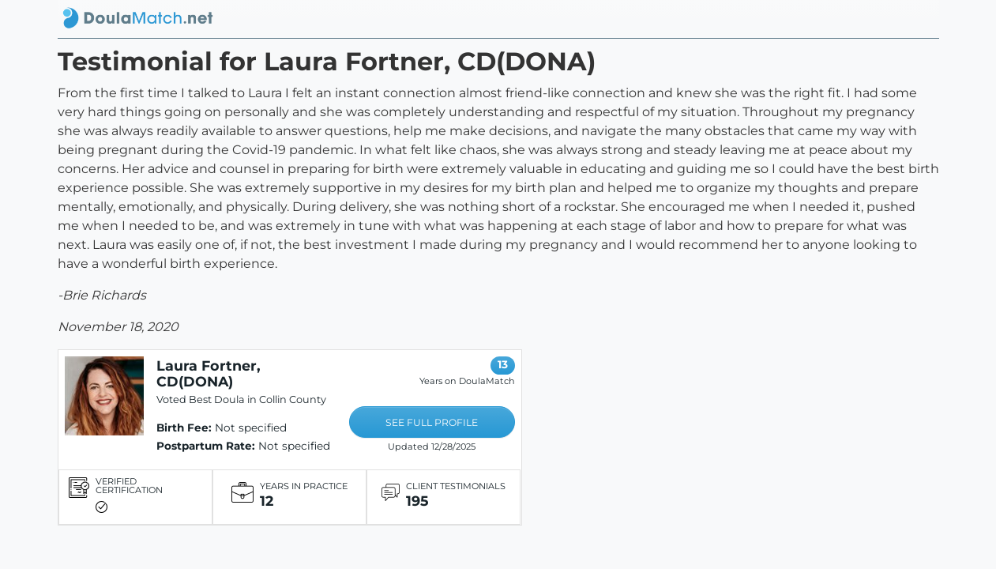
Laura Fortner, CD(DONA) (208, 373)
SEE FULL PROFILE (431, 422)
